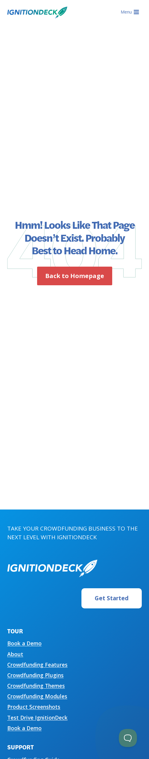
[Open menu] (130, 12)
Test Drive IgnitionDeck (37, 717)
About (15, 654)
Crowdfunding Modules (37, 696)
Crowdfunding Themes (36, 685)
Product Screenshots (33, 706)
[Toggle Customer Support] (128, 738)
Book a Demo (24, 643)
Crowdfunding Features (37, 664)
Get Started (111, 598)
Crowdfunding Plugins (35, 675)
